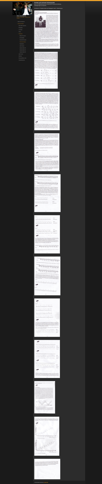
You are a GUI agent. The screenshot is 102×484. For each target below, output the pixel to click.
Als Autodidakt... (22, 37)
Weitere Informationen (21, 21)
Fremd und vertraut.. (23, 41)
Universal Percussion (23, 39)
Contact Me (46, 482)
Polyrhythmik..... (22, 43)
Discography (21, 27)
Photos (20, 31)
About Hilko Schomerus (22, 25)
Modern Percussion (23, 35)
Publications (21, 33)
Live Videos (20, 29)
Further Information (21, 23)
